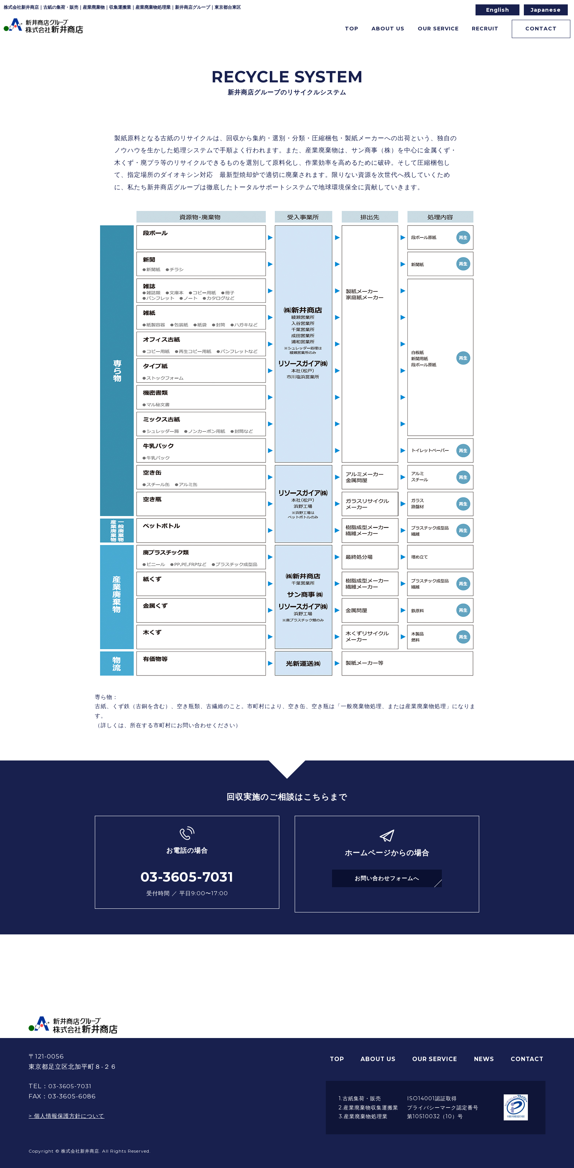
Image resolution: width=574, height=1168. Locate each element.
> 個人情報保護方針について (71, 1109)
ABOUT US (384, 1051)
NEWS (487, 1051)
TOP (324, 30)
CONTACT (530, 30)
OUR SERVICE (439, 1051)
